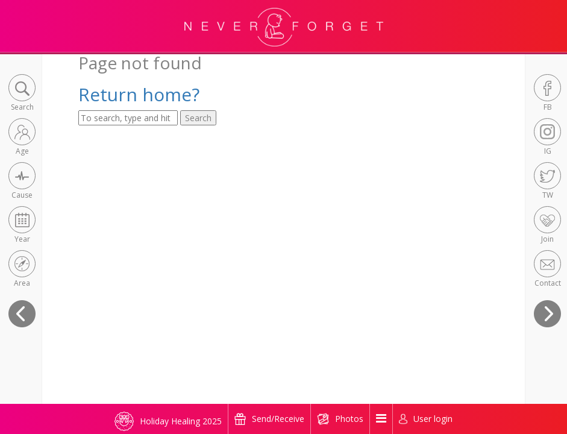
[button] (22, 93)
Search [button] (198, 118)
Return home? (138, 94)
